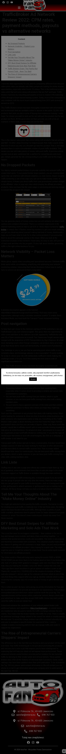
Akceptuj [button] (33, 379)
